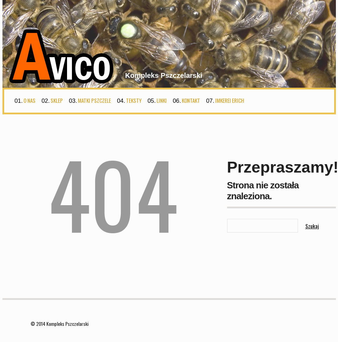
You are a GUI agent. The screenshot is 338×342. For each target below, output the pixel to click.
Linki (162, 100)
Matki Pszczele (94, 100)
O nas (29, 100)
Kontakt (191, 100)
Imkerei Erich (229, 100)
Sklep (57, 100)
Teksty (133, 100)
